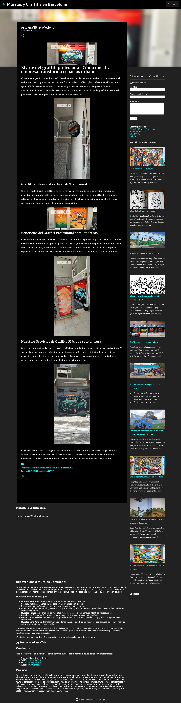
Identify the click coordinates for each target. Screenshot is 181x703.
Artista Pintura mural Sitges (141, 168)
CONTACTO (135, 134)
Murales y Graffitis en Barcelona (37, 4)
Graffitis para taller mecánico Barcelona (146, 477)
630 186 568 (35, 660)
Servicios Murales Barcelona (142, 129)
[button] (22, 35)
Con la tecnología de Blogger (90, 699)
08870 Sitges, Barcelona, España (41, 471)
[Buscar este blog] (166, 4)
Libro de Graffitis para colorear (143, 211)
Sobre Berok (135, 131)
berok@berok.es (34, 662)
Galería (133, 136)
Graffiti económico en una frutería (144, 342)
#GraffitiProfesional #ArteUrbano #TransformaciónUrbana (47, 468)
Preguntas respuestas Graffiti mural (144, 253)
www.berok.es (35, 665)
